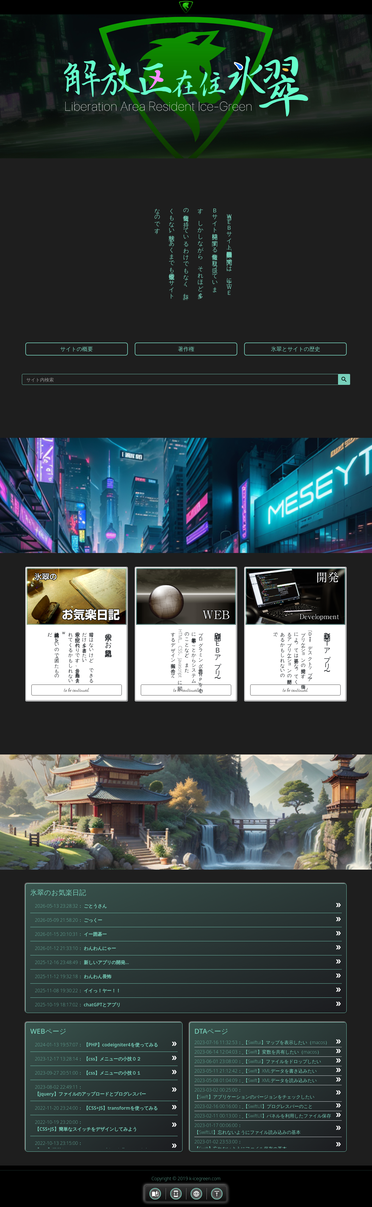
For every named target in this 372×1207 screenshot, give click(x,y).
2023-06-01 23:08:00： (218, 1061)
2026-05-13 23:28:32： (59, 906)
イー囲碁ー (95, 934)
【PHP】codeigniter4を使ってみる (121, 1044)
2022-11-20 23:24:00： (59, 1108)
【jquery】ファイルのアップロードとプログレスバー (90, 1094)
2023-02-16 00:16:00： (218, 1106)
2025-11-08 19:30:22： (59, 990)
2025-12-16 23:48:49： (59, 962)
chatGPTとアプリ (102, 1004)
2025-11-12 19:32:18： (59, 976)
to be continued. (77, 690)
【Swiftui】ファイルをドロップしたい (282, 1061)
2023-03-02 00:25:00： (218, 1090)
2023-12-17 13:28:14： (59, 1059)
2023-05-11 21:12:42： (218, 1071)
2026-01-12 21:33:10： (59, 948)
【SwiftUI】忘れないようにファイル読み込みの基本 (247, 1132)
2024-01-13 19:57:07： (59, 1044)
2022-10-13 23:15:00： (59, 1143)
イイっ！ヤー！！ (102, 990)
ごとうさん (95, 906)
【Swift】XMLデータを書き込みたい (280, 1071)
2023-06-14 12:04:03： (218, 1052)
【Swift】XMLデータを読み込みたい (280, 1080)
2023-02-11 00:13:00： (218, 1116)
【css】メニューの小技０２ (112, 1059)
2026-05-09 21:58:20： (59, 920)
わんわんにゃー (100, 948)
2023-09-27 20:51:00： (59, 1073)
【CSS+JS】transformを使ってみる (121, 1108)
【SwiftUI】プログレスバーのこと (278, 1106)
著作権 (186, 349)
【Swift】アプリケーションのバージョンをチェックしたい (254, 1097)
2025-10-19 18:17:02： (59, 1004)
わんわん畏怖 (97, 976)
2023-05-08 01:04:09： (218, 1080)
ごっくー (93, 920)
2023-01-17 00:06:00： (218, 1125)
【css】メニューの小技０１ (112, 1073)
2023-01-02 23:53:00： (218, 1141)
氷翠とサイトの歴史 (295, 349)
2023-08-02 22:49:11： (59, 1087)
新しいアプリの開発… (106, 962)
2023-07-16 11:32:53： (218, 1042)
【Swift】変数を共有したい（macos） (282, 1052)
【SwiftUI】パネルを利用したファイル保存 (287, 1116)
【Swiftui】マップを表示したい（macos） (286, 1042)
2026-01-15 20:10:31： (59, 934)
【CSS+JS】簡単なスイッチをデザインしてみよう (86, 1129)
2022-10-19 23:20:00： (59, 1122)
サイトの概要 (76, 349)
